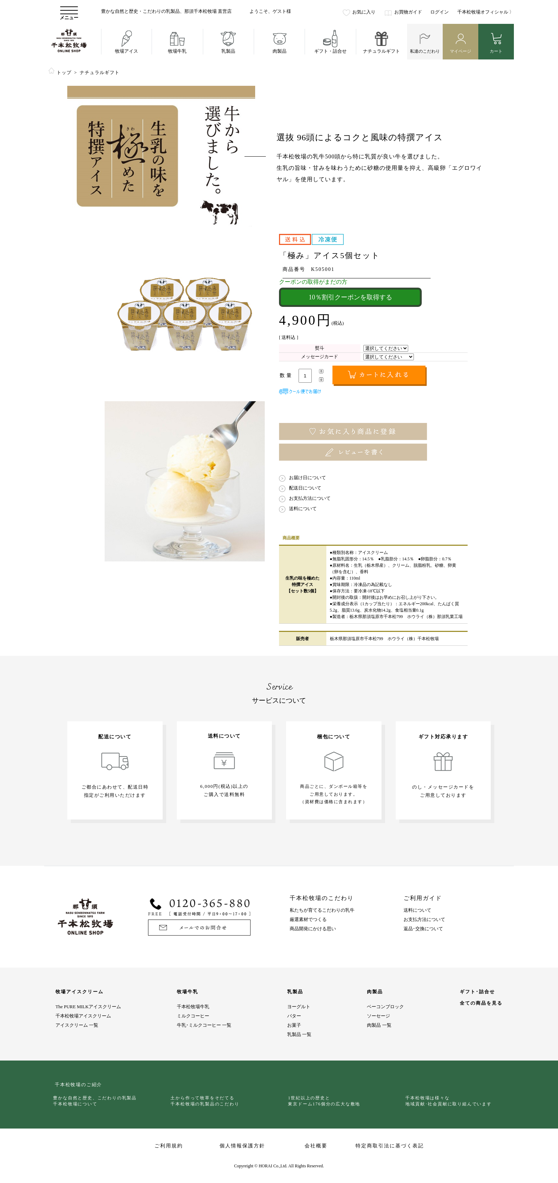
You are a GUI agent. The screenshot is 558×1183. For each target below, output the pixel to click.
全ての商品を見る (481, 1003)
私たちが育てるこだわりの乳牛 (322, 910)
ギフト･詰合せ (477, 991)
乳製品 (295, 991)
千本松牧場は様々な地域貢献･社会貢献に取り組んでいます (450, 1100)
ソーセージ (378, 1016)
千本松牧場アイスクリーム (83, 1016)
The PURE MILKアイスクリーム (88, 1006)
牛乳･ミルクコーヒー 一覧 (204, 1025)
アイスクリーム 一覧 (77, 1025)
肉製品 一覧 (379, 1025)
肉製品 (375, 991)
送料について (417, 910)
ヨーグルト (298, 1006)
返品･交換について (423, 928)
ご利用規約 (168, 1145)
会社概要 (316, 1145)
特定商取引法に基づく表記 (390, 1145)
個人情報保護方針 (242, 1145)
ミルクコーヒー (193, 1016)
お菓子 (294, 1025)
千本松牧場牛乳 (193, 1006)
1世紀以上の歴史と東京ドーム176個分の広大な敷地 (326, 1100)
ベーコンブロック (385, 1006)
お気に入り (363, 12)
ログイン (439, 12)
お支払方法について (424, 919)
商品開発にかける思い (313, 928)
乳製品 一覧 (299, 1034)
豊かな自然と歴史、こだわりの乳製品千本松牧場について (96, 1100)
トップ (64, 72)
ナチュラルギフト (100, 72)
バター (294, 1016)
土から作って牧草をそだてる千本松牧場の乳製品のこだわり (206, 1100)
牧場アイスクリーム (80, 991)
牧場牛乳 (187, 991)
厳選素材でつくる (308, 919)
